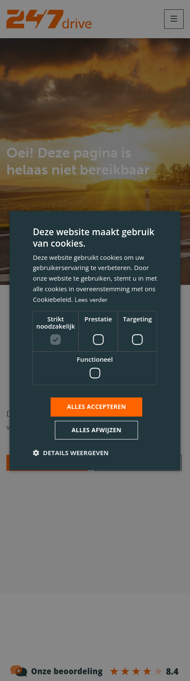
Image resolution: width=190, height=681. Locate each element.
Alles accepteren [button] (96, 406)
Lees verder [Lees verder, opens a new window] (91, 300)
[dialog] (94, 340)
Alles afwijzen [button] (97, 430)
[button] (71, 452)
